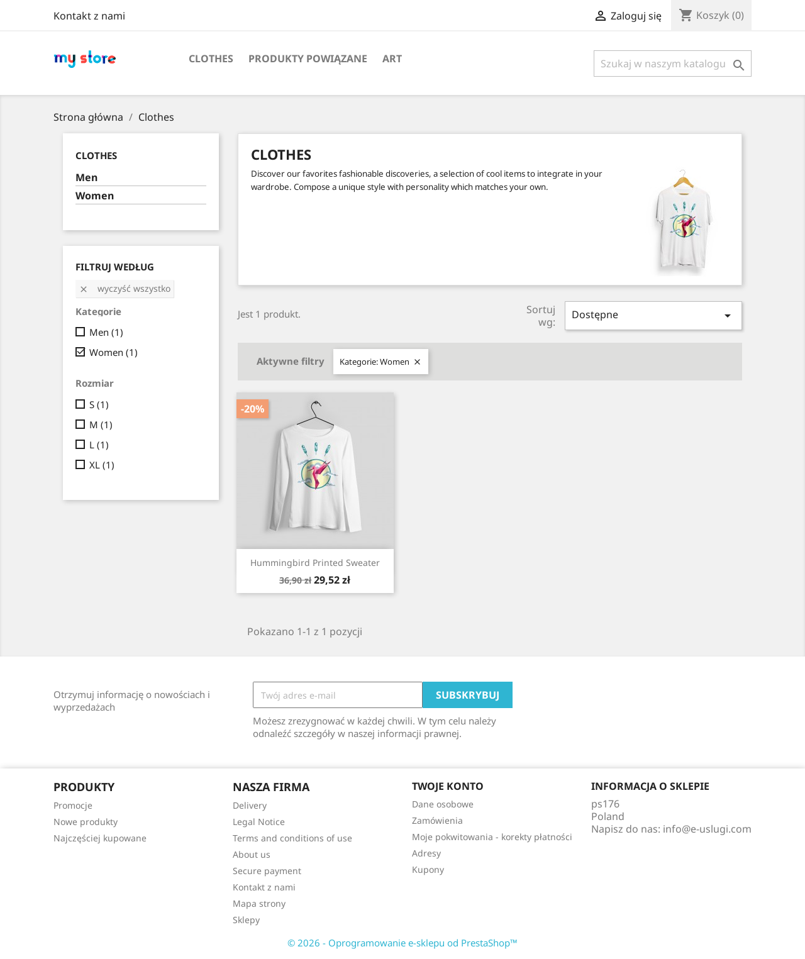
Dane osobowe (443, 804)
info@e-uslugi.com (707, 829)
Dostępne (653, 315)
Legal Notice (259, 822)
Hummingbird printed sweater (315, 562)
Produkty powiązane (307, 58)
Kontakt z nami (89, 16)
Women (94, 195)
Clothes (211, 58)
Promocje (72, 805)
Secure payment (267, 871)
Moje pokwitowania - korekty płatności (492, 837)
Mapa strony (259, 903)
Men (86, 177)
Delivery (250, 805)
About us (251, 854)
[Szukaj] (673, 63)
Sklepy (246, 920)
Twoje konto (448, 786)
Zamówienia (437, 820)
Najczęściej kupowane (100, 838)
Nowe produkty (85, 822)
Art (392, 58)
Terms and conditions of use (292, 838)
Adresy (426, 853)
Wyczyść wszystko (124, 288)
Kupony (428, 869)
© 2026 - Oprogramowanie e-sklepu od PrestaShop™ (402, 942)
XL (101, 464)
